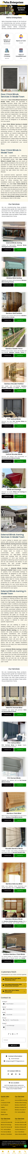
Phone (4, 1018)
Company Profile (5, 1102)
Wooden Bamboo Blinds (14, 849)
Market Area (4, 1114)
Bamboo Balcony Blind (14, 884)
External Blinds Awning (14, 243)
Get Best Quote (7, 249)
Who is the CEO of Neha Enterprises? (11, 991)
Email (4, 1012)
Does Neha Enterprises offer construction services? (12, 985)
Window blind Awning (14, 278)
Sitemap (3, 1112)
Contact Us (4, 1109)
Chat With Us (20, 249)
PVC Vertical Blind (14, 743)
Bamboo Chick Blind (14, 813)
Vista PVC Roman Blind (14, 708)
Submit (14, 1045)
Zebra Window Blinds (20, 1134)
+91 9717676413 (15, 1058)
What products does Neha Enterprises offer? (12, 979)
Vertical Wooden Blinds (14, 454)
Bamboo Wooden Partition (14, 384)
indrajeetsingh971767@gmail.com (15, 1061)
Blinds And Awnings (14, 490)
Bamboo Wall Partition (14, 313)
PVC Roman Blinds (14, 778)
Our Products (4, 1105)
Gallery (3, 1107)
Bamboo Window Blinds (14, 919)
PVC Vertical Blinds (14, 419)
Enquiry (4, 1023)
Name (4, 1007)
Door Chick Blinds (19, 1132)
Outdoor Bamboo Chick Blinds (14, 954)
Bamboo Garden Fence (14, 349)
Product (4, 1002)
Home (2, 1100)
